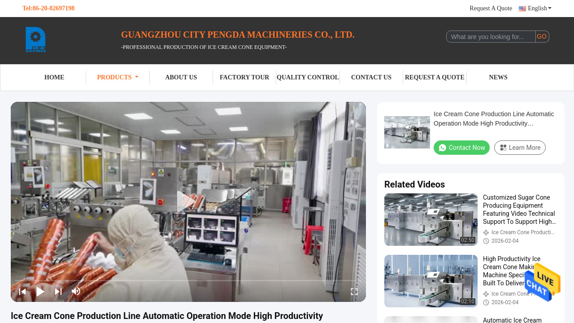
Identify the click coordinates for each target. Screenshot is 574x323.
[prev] (22, 291)
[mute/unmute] (76, 291)
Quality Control (308, 77)
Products (118, 77)
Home (54, 77)
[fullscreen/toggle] (354, 291)
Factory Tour (244, 77)
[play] (188, 202)
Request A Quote (491, 8)
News (498, 77)
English (540, 8)
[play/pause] (40, 291)
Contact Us (371, 77)
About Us (181, 77)
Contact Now (461, 148)
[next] (58, 291)
